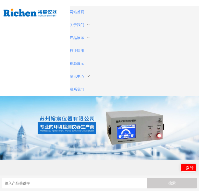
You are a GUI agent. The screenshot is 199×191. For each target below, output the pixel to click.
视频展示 (77, 64)
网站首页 (77, 12)
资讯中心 (80, 76)
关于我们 (80, 25)
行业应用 (77, 51)
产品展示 (80, 38)
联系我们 (77, 89)
